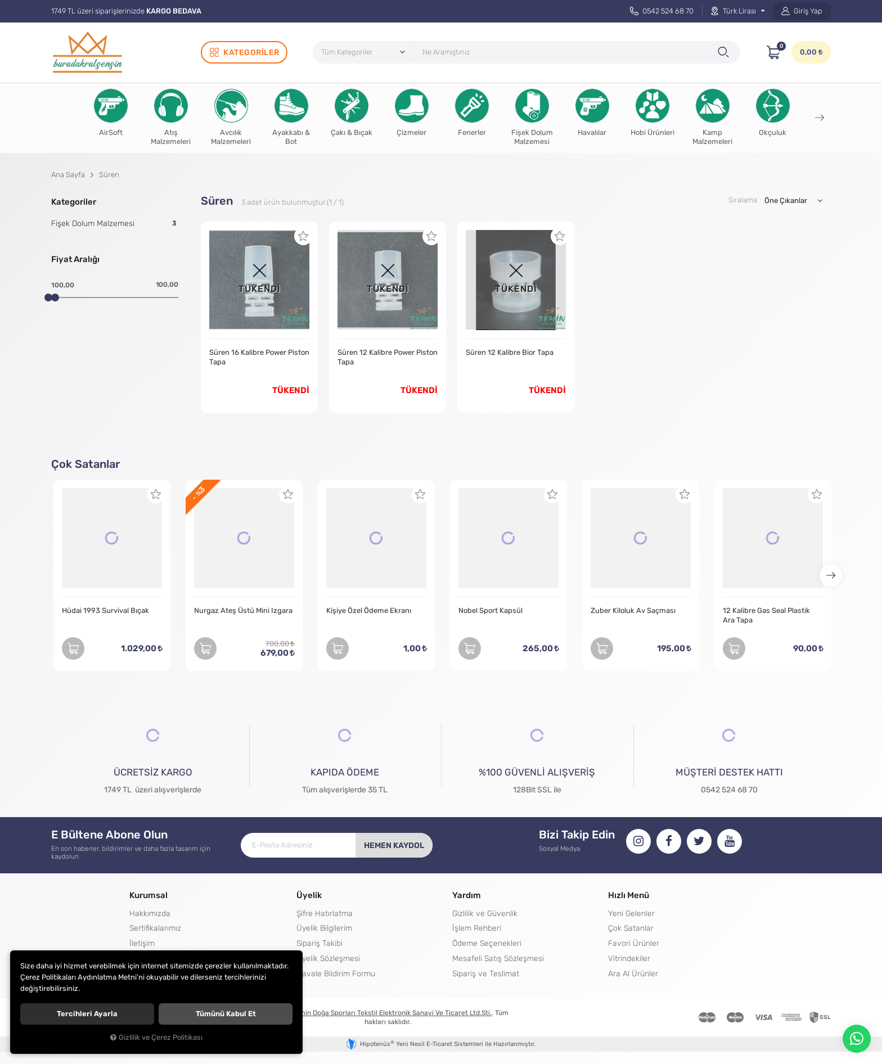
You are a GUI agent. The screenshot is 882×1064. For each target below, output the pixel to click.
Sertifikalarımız (155, 927)
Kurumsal (148, 895)
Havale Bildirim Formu (335, 973)
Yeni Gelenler (631, 913)
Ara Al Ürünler (633, 973)
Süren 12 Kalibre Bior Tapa (510, 352)
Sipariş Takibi (319, 943)
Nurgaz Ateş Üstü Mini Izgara (243, 610)
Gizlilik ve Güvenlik (485, 913)
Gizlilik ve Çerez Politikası (156, 1038)
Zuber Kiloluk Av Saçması (633, 610)
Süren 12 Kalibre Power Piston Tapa (388, 357)
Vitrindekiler (629, 958)
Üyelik (309, 895)
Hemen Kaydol (394, 845)
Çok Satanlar (631, 927)
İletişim (142, 943)
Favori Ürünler (633, 943)
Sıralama (742, 200)
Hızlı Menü (628, 895)
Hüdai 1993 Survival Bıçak (105, 610)
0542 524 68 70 (662, 11)
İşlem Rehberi (476, 927)
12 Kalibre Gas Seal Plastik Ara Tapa (766, 615)
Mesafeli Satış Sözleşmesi (498, 958)
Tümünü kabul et (226, 1013)
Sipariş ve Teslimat (485, 973)
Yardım (466, 895)
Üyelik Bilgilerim (324, 927)
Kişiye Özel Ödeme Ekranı (368, 610)
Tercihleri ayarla (87, 1013)
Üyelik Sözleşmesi (328, 958)
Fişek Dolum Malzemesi (114, 223)
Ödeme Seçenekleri (486, 943)
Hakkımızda (149, 913)
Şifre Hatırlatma (324, 913)
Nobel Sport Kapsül (490, 610)
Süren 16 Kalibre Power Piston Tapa (259, 357)
